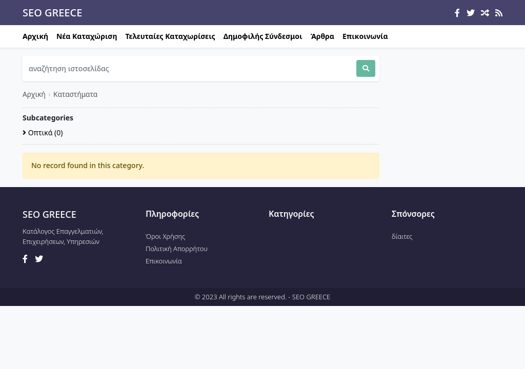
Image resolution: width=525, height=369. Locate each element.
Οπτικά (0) (43, 132)
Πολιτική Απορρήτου (177, 248)
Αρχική (35, 36)
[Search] (189, 68)
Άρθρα (322, 36)
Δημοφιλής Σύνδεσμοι (263, 36)
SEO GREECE (52, 12)
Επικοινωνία (365, 36)
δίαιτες (402, 236)
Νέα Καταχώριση (86, 36)
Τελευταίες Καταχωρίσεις (170, 36)
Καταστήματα (75, 94)
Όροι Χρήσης (165, 236)
